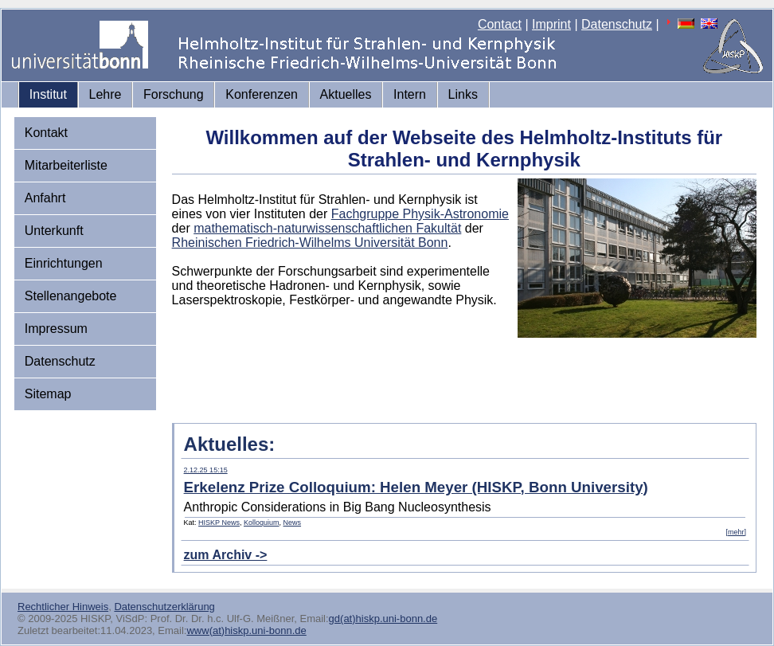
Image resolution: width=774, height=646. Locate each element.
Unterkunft (54, 230)
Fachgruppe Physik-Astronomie (420, 214)
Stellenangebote (71, 296)
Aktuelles (346, 94)
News (292, 523)
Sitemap (48, 394)
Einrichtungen (64, 263)
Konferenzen (261, 94)
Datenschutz (616, 24)
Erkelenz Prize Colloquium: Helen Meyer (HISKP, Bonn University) (416, 487)
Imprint (551, 24)
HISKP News (219, 523)
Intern (409, 94)
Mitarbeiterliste (66, 165)
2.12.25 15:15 (206, 470)
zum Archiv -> (226, 555)
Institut (48, 94)
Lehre (105, 94)
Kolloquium (262, 523)
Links (463, 94)
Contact (500, 24)
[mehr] (735, 532)
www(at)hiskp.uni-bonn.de (246, 630)
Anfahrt (45, 198)
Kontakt (46, 132)
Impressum (56, 328)
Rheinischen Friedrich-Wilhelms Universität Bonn (310, 242)
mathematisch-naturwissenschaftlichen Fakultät (327, 228)
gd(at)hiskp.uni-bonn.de (383, 618)
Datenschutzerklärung (164, 607)
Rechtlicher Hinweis (63, 607)
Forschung (173, 94)
